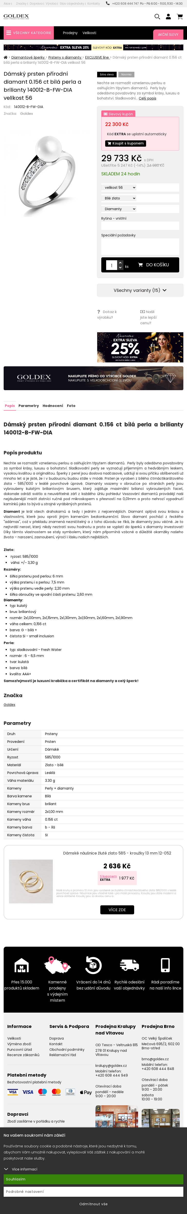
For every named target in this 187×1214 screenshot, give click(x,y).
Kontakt (56, 1043)
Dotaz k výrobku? (107, 314)
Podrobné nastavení (25, 1191)
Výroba (51, 3)
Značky (21, 3)
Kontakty (93, 3)
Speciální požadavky (118, 235)
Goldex (26, 113)
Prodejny (70, 32)
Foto (71, 405)
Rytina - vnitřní (113, 218)
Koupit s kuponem (126, 143)
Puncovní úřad (19, 1049)
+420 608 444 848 (158, 1068)
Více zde (117, 909)
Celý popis (147, 98)
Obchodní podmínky (66, 1049)
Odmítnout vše (93, 1204)
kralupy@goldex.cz (111, 1065)
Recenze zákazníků (23, 1054)
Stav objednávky (72, 3)
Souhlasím (16, 1179)
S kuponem (108, 876)
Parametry (29, 405)
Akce (7, 3)
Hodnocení (53, 405)
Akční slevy (168, 34)
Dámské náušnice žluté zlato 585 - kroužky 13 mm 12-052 (117, 853)
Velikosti (89, 32)
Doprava (36, 3)
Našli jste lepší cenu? (148, 317)
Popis (10, 405)
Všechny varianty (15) (140, 291)
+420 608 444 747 (122, 3)
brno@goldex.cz (155, 1058)
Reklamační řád (62, 1054)
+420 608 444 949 (111, 1074)
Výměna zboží (19, 1043)
